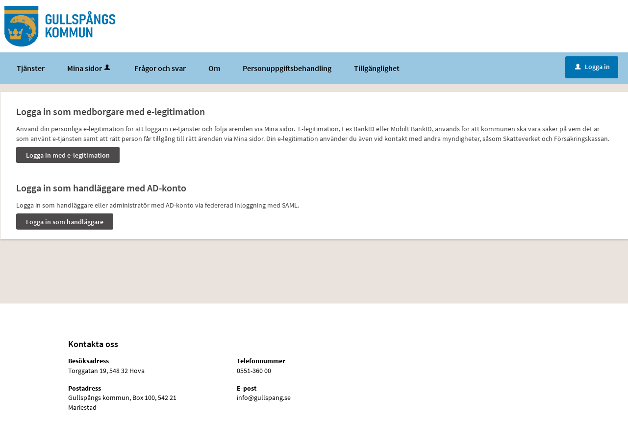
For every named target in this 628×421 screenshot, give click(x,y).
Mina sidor (89, 68)
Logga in (592, 66)
